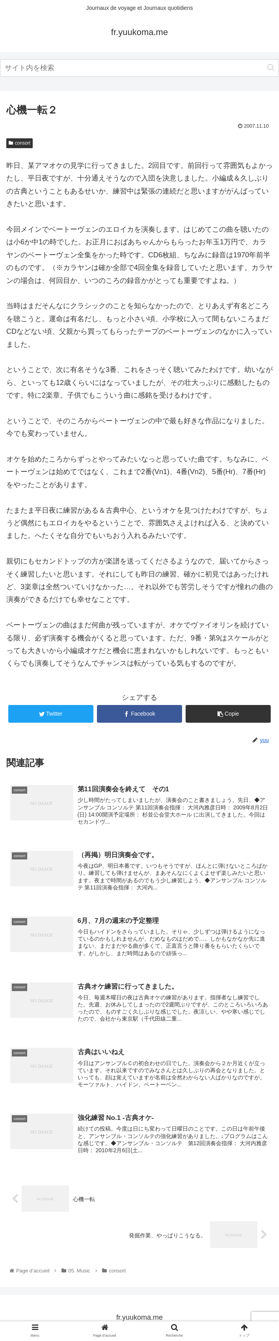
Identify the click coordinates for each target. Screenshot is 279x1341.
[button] (271, 67)
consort (19, 143)
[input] (139, 68)
